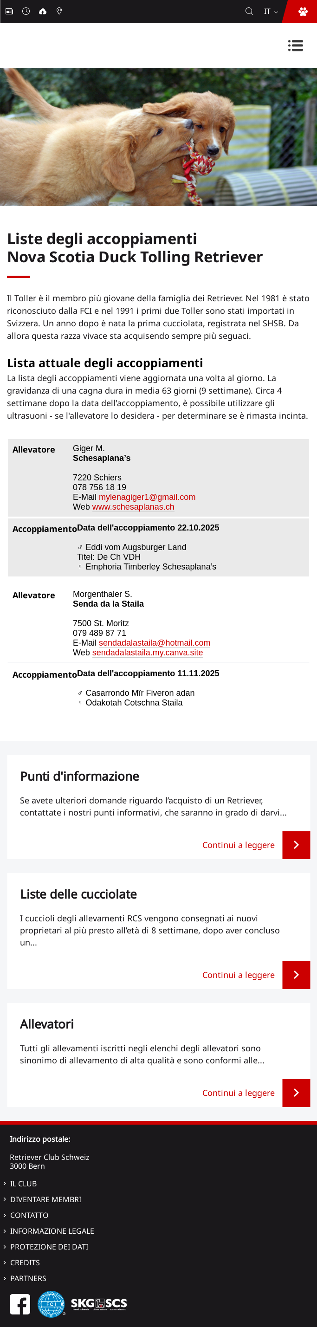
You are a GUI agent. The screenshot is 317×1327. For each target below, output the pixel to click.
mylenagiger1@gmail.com (147, 497)
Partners (28, 1278)
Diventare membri (45, 1199)
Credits (25, 1262)
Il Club (23, 1183)
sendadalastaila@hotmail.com (154, 642)
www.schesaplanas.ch (133, 506)
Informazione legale (52, 1231)
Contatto (29, 1215)
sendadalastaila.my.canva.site (147, 652)
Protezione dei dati (49, 1247)
